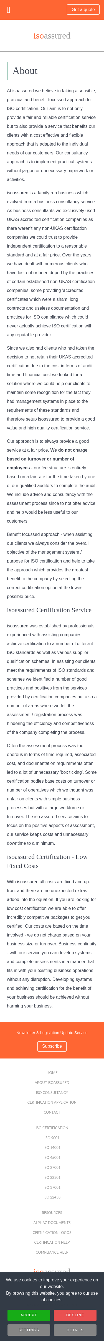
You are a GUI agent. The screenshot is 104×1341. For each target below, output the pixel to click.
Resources (52, 1212)
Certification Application (52, 1102)
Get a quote (83, 9)
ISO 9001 (52, 1138)
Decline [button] (75, 1316)
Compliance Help (52, 1252)
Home (52, 1072)
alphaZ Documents (52, 1222)
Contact (52, 1112)
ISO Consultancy (52, 1092)
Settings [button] (29, 1331)
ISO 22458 (52, 1197)
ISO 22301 (52, 1177)
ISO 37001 (52, 1187)
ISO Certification (52, 1128)
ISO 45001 (52, 1157)
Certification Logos (52, 1232)
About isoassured (52, 1082)
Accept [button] (29, 1316)
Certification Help (52, 1242)
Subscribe (52, 1046)
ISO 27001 (52, 1167)
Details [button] (75, 1331)
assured (52, 35)
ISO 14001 (52, 1147)
